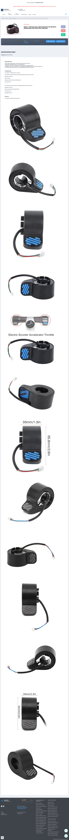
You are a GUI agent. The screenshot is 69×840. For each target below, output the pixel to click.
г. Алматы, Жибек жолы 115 (4, 814)
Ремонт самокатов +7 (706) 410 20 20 (22, 808)
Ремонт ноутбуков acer (52, 809)
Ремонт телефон (39, 813)
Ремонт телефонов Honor (41, 823)
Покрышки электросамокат (41, 810)
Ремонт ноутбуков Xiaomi (53, 827)
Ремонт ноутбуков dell (52, 811)
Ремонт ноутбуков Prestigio (53, 831)
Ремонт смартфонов (40, 812)
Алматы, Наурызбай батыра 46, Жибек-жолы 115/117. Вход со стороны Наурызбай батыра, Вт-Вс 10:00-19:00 (34, 6)
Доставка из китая (39, 832)
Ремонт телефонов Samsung (41, 816)
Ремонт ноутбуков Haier (52, 833)
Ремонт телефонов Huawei (41, 821)
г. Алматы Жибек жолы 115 (22, 10)
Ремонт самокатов (39, 826)
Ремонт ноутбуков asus (52, 808)
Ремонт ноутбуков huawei (53, 825)
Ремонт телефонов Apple (41, 815)
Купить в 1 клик (61, 40)
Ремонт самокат (39, 802)
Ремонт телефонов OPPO (40, 824)
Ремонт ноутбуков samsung (53, 814)
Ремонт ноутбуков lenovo (53, 816)
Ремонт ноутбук (51, 803)
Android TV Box (51, 801)
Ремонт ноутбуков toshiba (53, 822)
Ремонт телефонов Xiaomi (41, 818)
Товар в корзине (51, 40)
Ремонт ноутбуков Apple (52, 806)
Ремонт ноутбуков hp (52, 820)
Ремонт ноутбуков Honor (53, 834)
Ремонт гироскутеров (40, 804)
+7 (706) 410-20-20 (39, 2)
